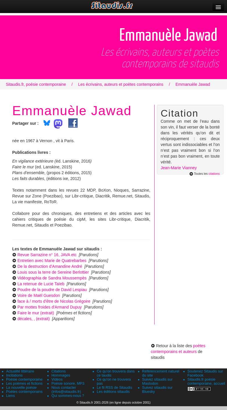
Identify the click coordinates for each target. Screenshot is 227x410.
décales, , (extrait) (33, 318)
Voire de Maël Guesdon (38, 295)
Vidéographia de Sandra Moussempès (52, 278)
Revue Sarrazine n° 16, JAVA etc (47, 254)
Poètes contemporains (24, 392)
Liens (10, 396)
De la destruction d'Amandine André (49, 266)
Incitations (14, 375)
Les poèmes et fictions (24, 384)
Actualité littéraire (20, 371)
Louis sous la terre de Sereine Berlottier (53, 272)
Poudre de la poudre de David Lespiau (52, 289)
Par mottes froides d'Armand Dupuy (49, 307)
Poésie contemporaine (24, 379)
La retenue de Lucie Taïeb (41, 283)
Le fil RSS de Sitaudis (114, 388)
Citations (58, 371)
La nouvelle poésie (21, 388)
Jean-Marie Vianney (179, 167)
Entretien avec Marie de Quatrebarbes (51, 260)
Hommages (60, 375)
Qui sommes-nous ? (67, 396)
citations (214, 173)
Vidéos (56, 379)
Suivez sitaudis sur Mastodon (157, 381)
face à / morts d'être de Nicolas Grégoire (53, 301)
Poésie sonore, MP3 (67, 384)
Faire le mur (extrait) (35, 313)
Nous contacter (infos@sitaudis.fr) (66, 390)
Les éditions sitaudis (113, 392)
